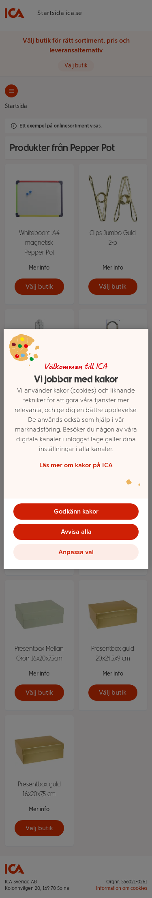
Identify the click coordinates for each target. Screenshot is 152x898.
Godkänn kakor (76, 511)
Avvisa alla (76, 531)
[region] (76, 449)
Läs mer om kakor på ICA (76, 465)
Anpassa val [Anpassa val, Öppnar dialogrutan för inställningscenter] (76, 552)
